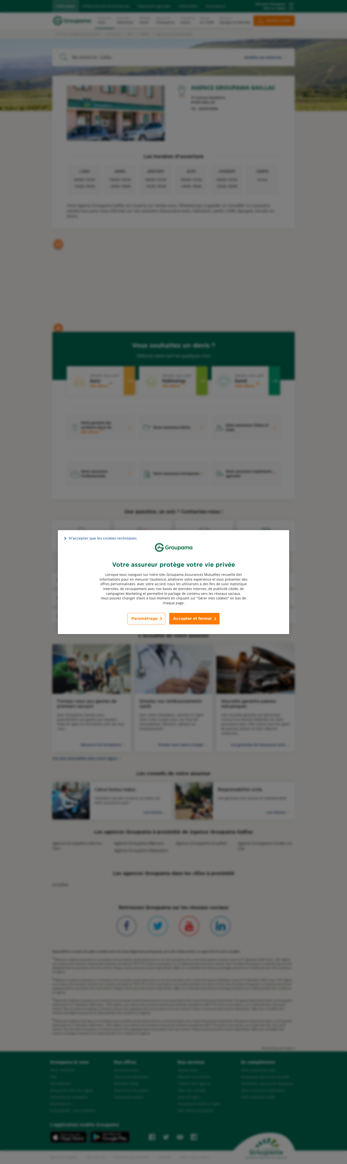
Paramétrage (144, 618)
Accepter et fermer (192, 618)
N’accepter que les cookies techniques (103, 538)
